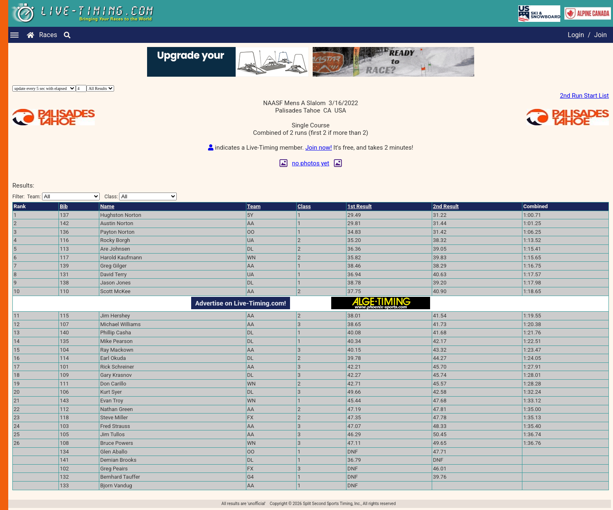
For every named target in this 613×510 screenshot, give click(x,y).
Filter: (56, 196)
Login (576, 35)
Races (48, 35)
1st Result (359, 206)
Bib (64, 206)
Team (254, 206)
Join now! (318, 147)
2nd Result (446, 206)
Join (600, 35)
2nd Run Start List (584, 95)
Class (304, 206)
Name (107, 206)
